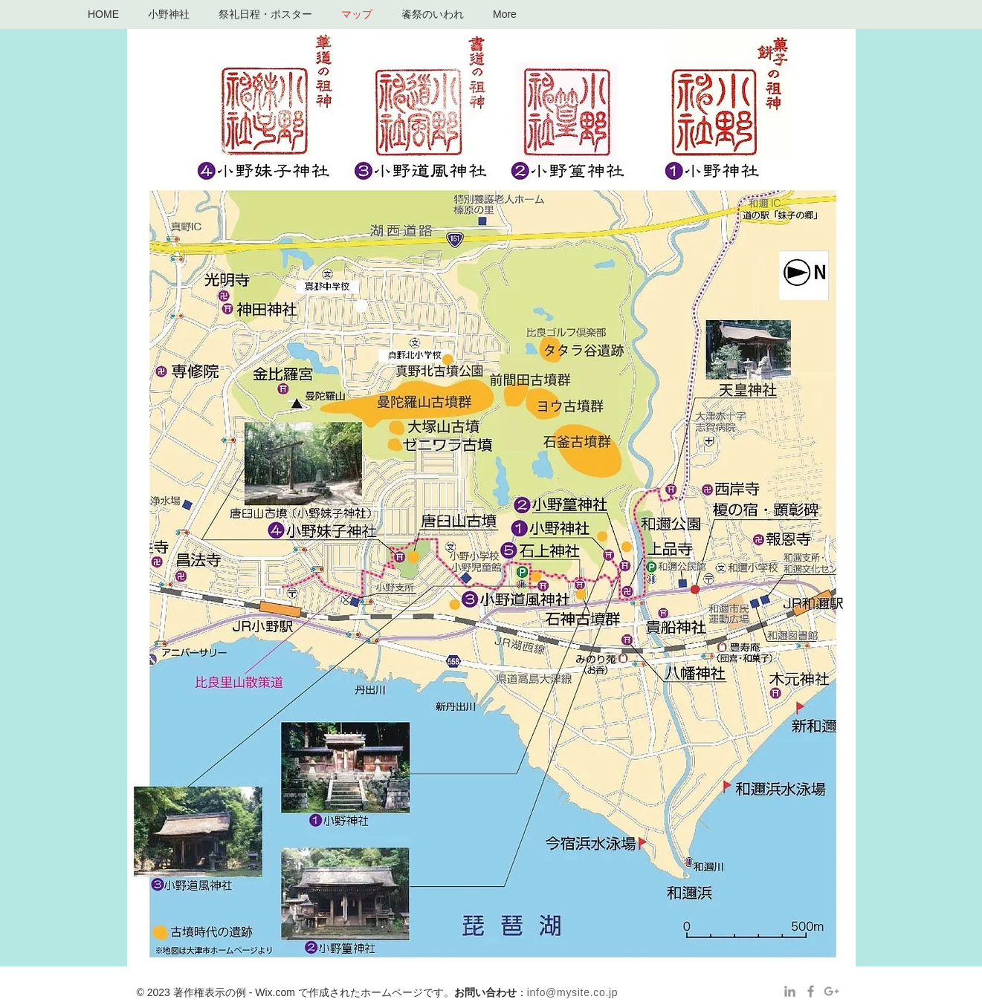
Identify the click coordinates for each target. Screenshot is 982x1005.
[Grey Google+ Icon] (831, 991)
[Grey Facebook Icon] (810, 991)
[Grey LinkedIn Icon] (790, 991)
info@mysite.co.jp (572, 992)
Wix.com (275, 992)
